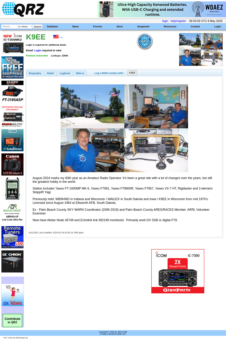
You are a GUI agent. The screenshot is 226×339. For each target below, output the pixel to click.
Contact (195, 26)
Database (52, 26)
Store (120, 26)
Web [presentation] (80, 73)
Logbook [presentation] (65, 73)
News (75, 26)
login (165, 20)
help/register (178, 20)
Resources (170, 26)
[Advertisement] (81, 271)
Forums (97, 26)
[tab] (35, 73)
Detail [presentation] (50, 73)
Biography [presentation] (35, 73)
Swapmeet (143, 26)
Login (217, 26)
